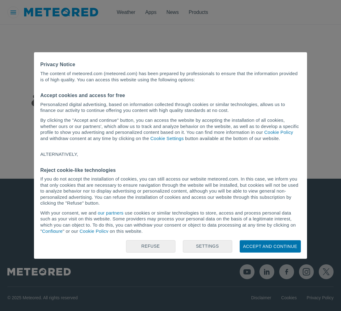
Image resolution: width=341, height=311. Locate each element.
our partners (111, 212)
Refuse (150, 246)
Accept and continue (270, 246)
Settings (207, 246)
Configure (52, 231)
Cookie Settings (167, 138)
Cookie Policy (278, 132)
